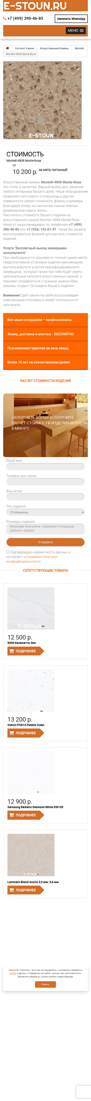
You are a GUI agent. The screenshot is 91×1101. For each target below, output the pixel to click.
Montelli (79, 48)
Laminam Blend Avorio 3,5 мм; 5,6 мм (33, 882)
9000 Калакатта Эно (21, 643)
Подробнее (26, 651)
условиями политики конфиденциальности (31, 559)
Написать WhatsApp (71, 19)
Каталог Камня (24, 48)
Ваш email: (14, 491)
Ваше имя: (14, 460)
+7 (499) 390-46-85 (23, 18)
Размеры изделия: (20, 521)
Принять (45, 984)
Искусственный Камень (54, 48)
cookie (13, 973)
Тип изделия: (16, 506)
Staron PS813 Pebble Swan (25, 725)
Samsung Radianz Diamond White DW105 (35, 807)
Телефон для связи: (21, 476)
